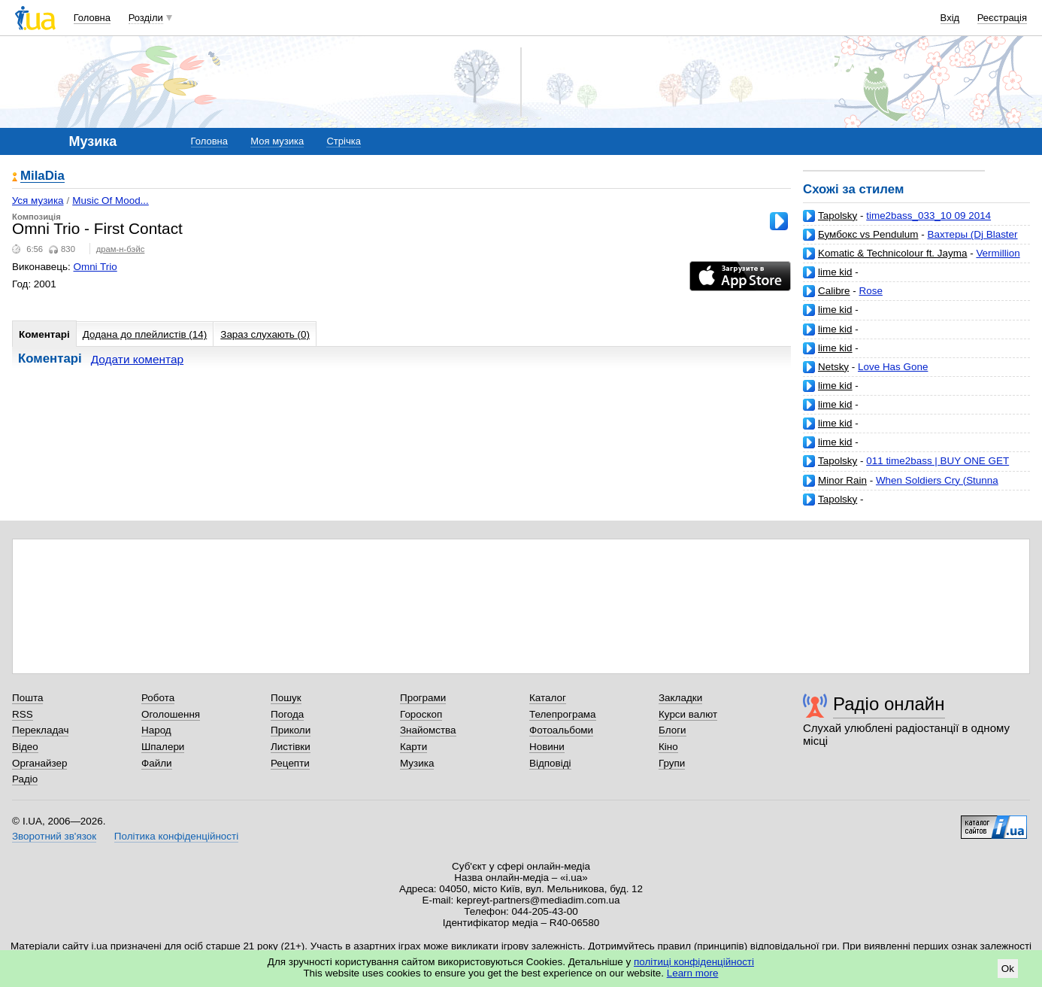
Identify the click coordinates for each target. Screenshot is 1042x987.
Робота (157, 697)
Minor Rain (842, 480)
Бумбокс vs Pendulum (868, 234)
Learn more (693, 973)
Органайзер (39, 763)
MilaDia (42, 176)
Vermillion (997, 253)
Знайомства (428, 730)
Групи (672, 763)
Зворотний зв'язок (54, 836)
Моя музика (277, 141)
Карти (413, 746)
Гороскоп (421, 714)
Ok (1007, 968)
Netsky (833, 366)
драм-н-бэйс (120, 249)
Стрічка (343, 141)
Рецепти (290, 763)
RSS (22, 714)
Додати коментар (137, 359)
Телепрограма (562, 714)
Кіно (668, 746)
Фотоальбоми (561, 730)
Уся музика (38, 200)
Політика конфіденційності (176, 836)
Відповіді (550, 763)
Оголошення (170, 714)
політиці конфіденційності (694, 961)
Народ (156, 730)
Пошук (286, 697)
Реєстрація (1002, 17)
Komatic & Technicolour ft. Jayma (892, 253)
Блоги (672, 730)
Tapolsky (837, 215)
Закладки (680, 697)
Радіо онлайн (889, 704)
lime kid (835, 272)
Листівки (290, 746)
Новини (547, 746)
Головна (92, 17)
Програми (423, 697)
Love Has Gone (893, 366)
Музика (417, 763)
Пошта (27, 697)
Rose (871, 290)
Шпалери (162, 746)
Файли (156, 763)
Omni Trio (95, 266)
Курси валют (688, 714)
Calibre (834, 290)
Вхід (950, 17)
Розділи (146, 17)
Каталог (547, 697)
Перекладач (40, 730)
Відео (25, 746)
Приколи (290, 730)
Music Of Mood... (110, 200)
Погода (287, 714)
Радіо (25, 779)
